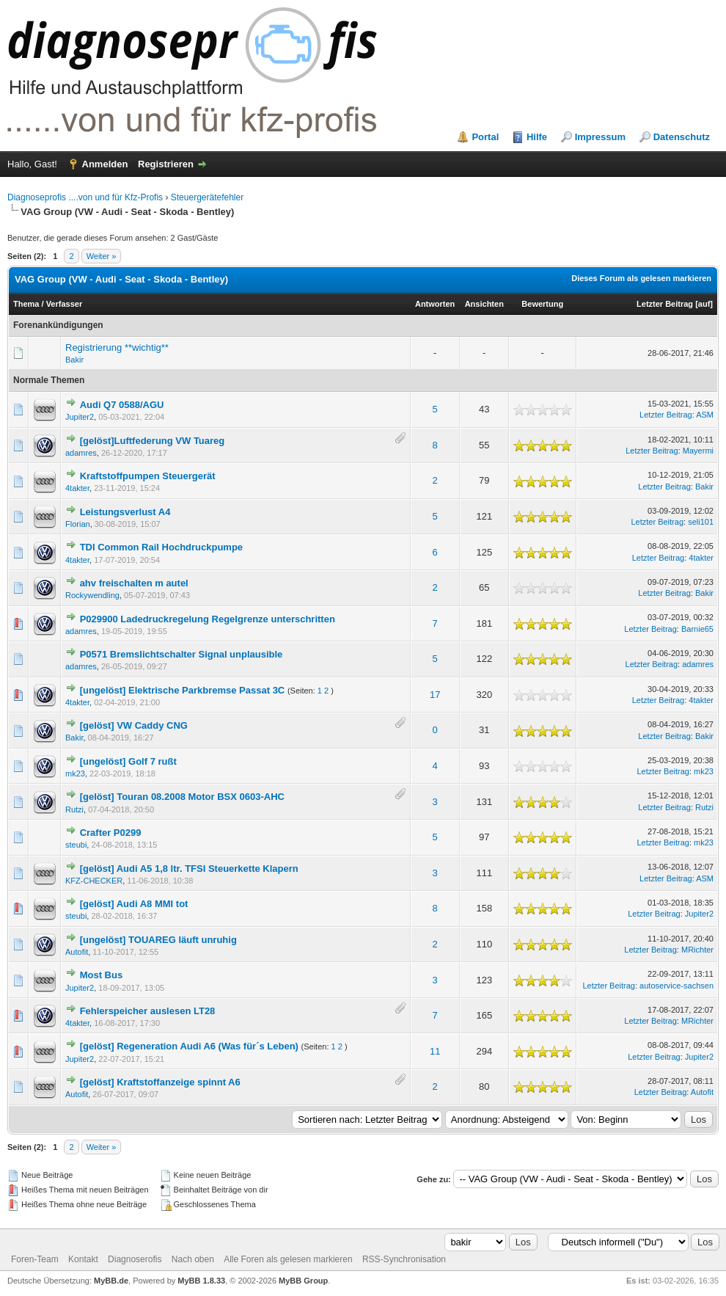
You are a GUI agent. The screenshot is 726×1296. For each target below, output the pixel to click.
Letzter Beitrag (665, 303)
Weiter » (102, 256)
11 (435, 1051)
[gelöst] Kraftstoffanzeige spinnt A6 (160, 1082)
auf (704, 303)
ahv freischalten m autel (134, 583)
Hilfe (537, 136)
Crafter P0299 (111, 832)
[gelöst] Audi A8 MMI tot (134, 903)
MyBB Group (303, 1280)
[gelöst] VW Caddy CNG (134, 725)
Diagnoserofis (134, 1259)
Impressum (600, 136)
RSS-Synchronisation (404, 1259)
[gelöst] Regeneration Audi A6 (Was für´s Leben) (189, 1046)
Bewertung (542, 303)
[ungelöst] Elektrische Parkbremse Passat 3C (182, 690)
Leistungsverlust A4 (125, 511)
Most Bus (101, 974)
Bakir (74, 359)
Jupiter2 (79, 416)
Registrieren (166, 164)
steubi (76, 844)
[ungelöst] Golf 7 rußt (128, 761)
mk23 (75, 773)
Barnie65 (697, 629)
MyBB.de (111, 1280)
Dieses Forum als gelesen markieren (641, 278)
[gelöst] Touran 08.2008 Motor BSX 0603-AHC (182, 796)
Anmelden (105, 164)
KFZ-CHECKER (93, 880)
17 (435, 694)
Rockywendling (92, 595)
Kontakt (83, 1259)
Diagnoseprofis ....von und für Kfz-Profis (85, 197)
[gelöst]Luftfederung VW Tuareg (152, 440)
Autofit (76, 951)
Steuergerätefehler (207, 197)
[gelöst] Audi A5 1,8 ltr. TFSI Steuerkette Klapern (189, 868)
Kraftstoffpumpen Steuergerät (148, 475)
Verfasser (64, 303)
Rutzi (74, 809)
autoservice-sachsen (676, 985)
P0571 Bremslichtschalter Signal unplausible (181, 654)
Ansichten (484, 303)
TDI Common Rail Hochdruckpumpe (161, 547)
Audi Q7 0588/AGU (122, 404)
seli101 (701, 521)
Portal (485, 136)
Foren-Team (35, 1259)
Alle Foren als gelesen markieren (288, 1259)
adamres (81, 452)
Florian (77, 524)
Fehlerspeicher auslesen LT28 (148, 1010)
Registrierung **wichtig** (117, 347)
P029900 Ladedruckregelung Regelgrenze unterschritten (207, 619)
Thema (26, 303)
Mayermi (698, 450)
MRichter (697, 949)
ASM (705, 414)
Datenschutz (681, 136)
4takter (77, 488)
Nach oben (193, 1259)
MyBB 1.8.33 (201, 1280)
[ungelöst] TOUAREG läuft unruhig (158, 939)
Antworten (435, 303)
